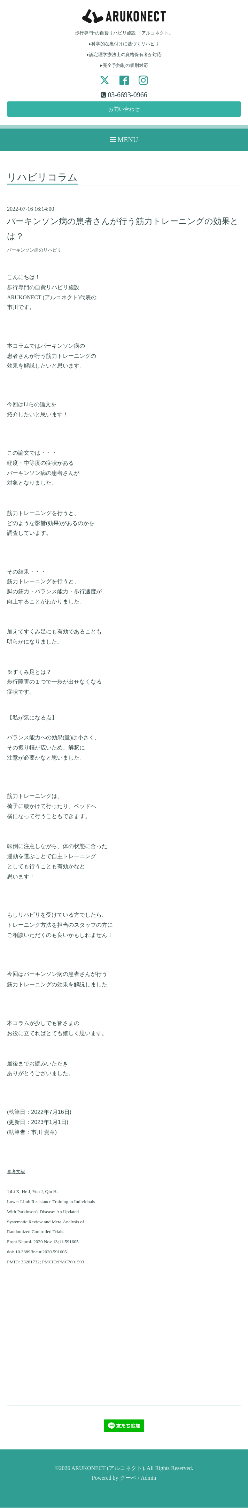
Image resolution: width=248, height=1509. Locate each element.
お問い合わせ (124, 110)
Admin (148, 1479)
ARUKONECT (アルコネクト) (107, 1469)
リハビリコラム (42, 179)
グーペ (128, 1479)
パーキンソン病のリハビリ (34, 251)
